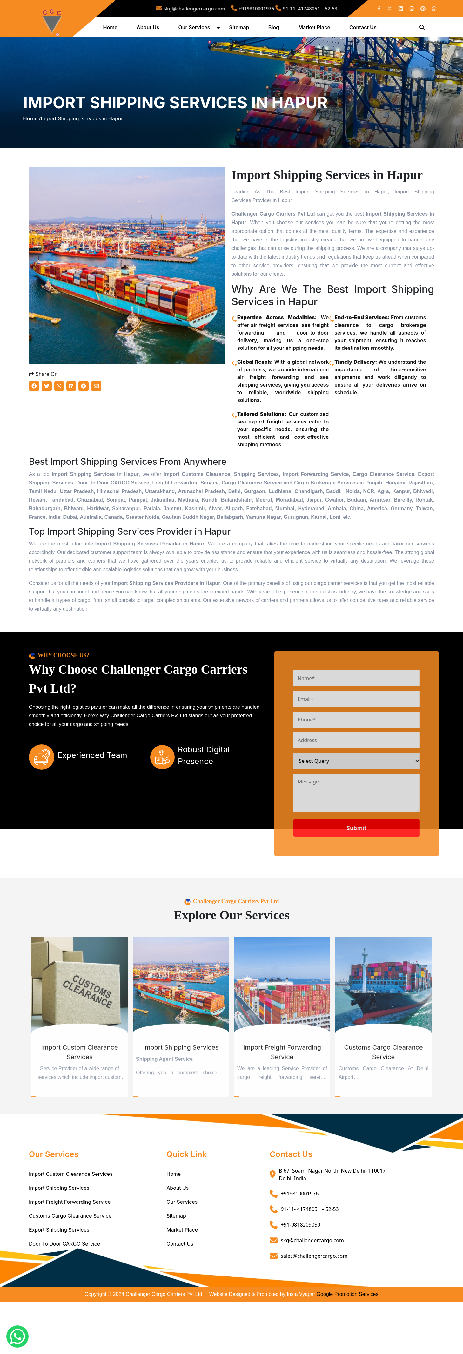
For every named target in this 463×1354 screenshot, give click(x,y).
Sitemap (241, 29)
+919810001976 (250, 8)
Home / (32, 146)
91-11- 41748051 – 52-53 (287, 8)
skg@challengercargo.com (208, 8)
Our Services (196, 29)
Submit (381, 880)
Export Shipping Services (59, 1282)
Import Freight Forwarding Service (70, 1254)
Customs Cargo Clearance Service (70, 1268)
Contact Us (365, 29)
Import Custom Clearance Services (71, 1226)
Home (112, 29)
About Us (149, 29)
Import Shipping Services (59, 1240)
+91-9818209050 (300, 1277)
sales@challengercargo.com (314, 1308)
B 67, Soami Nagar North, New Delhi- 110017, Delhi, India (333, 1227)
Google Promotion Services (348, 1346)
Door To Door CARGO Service (64, 1296)
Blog (275, 29)
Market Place (316, 29)
